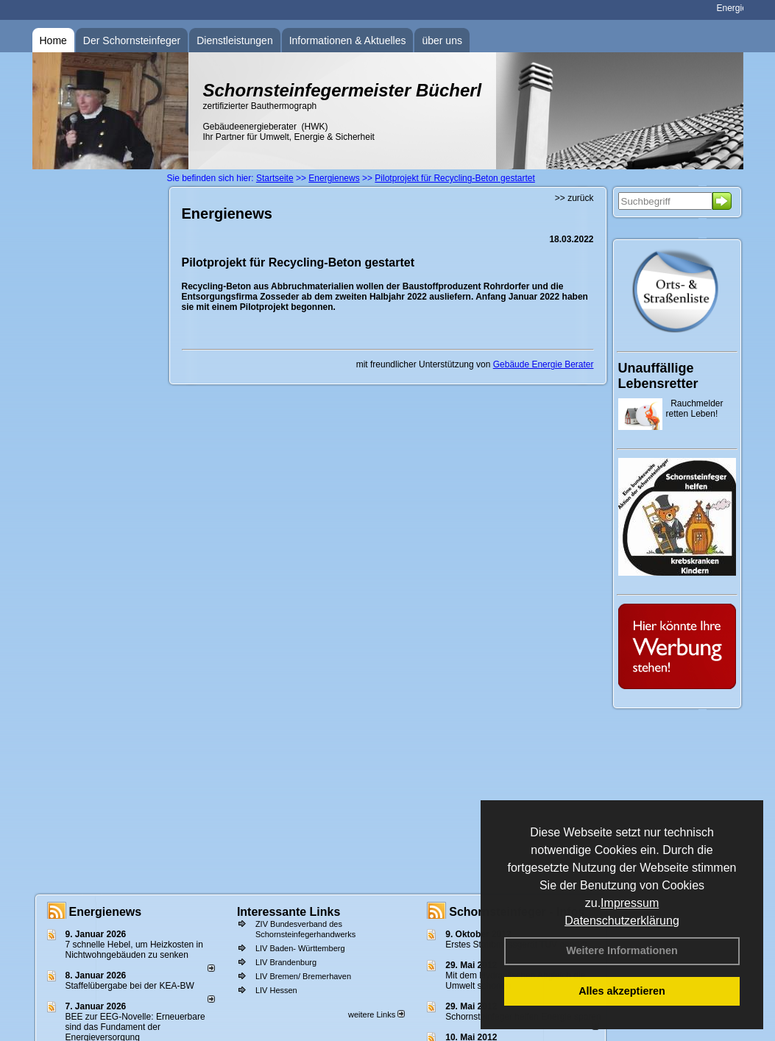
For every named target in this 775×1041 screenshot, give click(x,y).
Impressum (630, 903)
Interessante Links (289, 912)
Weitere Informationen (622, 950)
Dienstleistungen (235, 40)
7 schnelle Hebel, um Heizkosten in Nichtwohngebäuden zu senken (134, 949)
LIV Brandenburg (285, 962)
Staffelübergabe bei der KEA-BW (130, 986)
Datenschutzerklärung (622, 920)
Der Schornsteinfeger (131, 40)
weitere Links (376, 1014)
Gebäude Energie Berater (543, 364)
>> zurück (574, 198)
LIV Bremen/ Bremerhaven (303, 976)
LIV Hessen (276, 990)
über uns (441, 40)
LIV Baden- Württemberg (300, 948)
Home (53, 40)
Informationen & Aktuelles (347, 40)
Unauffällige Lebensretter (658, 376)
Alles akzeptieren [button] (621, 991)
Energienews (105, 912)
